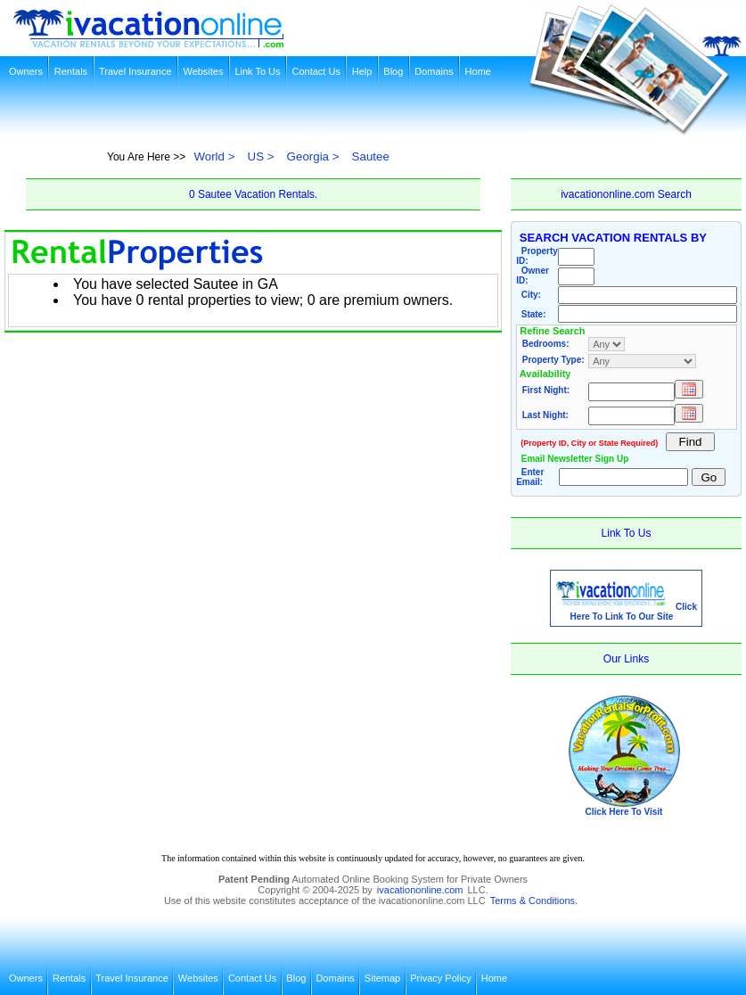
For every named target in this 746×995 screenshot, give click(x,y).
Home (478, 71)
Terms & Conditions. (534, 900)
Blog (393, 71)
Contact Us (315, 71)
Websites (203, 71)
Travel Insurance (135, 71)
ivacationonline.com (420, 889)
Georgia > (313, 156)
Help (362, 71)
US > (261, 156)
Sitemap (382, 978)
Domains (433, 71)
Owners (26, 71)
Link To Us (257, 71)
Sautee (370, 156)
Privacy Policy (440, 978)
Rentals (70, 71)
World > (213, 156)
